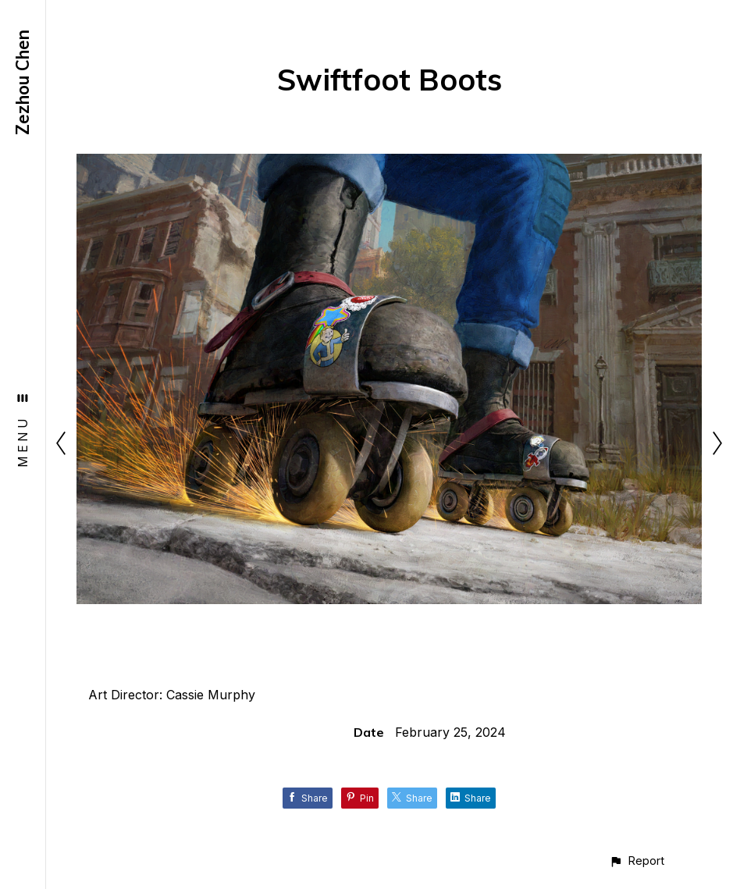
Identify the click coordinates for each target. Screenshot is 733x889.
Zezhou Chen (23, 82)
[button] (637, 861)
